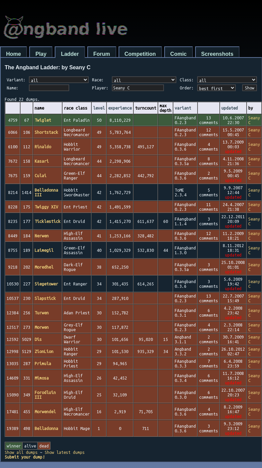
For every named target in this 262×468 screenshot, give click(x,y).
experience (120, 108)
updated (229, 108)
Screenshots (217, 54)
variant (183, 108)
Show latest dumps (65, 452)
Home (13, 54)
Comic (178, 54)
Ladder (70, 54)
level (99, 108)
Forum (101, 54)
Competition (140, 54)
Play (40, 54)
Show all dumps (21, 452)
